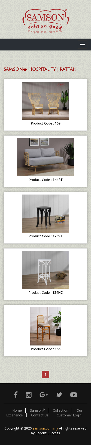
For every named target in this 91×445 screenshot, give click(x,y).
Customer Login (69, 415)
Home (17, 410)
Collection (60, 410)
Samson (37, 410)
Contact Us (39, 415)
